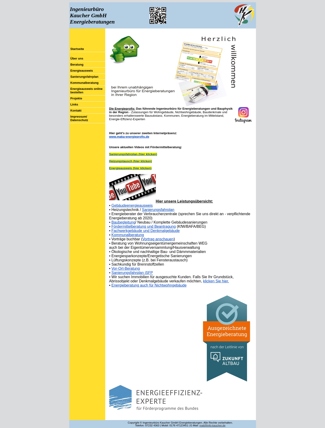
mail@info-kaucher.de (212, 425)
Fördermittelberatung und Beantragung (144, 226)
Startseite (77, 49)
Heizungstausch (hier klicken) (130, 161)
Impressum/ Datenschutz (79, 118)
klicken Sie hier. (216, 281)
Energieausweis (81, 70)
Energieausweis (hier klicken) (130, 168)
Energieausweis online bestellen (86, 90)
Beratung (77, 64)
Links (74, 104)
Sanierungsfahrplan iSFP (132, 273)
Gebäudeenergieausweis (132, 205)
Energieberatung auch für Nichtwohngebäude (149, 285)
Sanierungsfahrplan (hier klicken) (133, 154)
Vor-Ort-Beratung (126, 268)
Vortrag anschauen (158, 239)
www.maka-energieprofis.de (129, 136)
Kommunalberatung (84, 82)
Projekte (76, 98)
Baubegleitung (123, 222)
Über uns (76, 58)
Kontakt (76, 110)
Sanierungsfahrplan (84, 76)
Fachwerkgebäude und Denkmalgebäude (146, 231)
